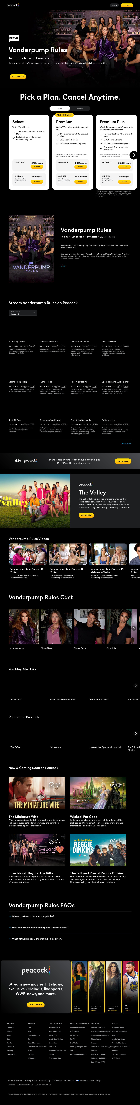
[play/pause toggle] (51, 785)
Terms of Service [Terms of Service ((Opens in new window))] (15, 1081)
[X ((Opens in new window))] (120, 1087)
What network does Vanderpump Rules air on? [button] (35, 939)
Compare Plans (118, 1029)
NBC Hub (52, 1048)
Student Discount (119, 1055)
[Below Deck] (27, 686)
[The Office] (27, 734)
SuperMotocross (34, 1044)
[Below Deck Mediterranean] (66, 686)
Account (115, 1036)
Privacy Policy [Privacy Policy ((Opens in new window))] (31, 1081)
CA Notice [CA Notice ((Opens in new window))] (57, 1081)
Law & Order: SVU (98, 1063)
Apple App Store (118, 1040)
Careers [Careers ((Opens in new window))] (11, 1086)
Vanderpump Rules (98, 1055)
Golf (29, 1040)
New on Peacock (55, 1033)
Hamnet (94, 1044)
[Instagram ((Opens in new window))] (114, 1087)
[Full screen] (28, 555)
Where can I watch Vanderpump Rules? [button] (31, 917)
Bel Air (72, 1040)
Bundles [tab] (80, 108)
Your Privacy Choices (89, 1082)
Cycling (30, 1055)
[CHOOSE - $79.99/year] (37, 182)
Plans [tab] (60, 108)
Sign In (114, 5)
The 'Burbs (74, 1044)
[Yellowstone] (66, 734)
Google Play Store (119, 1044)
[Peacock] (13, 5)
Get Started (127, 5)
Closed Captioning (119, 1033)
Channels (10, 1048)
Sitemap (10, 1052)
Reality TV (53, 1036)
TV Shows (10, 1029)
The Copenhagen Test (78, 1048)
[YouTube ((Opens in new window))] (126, 1080)
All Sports (31, 1059)
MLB (29, 1029)
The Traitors (74, 1033)
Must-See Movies (56, 1040)
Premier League (34, 1036)
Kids (8, 1040)
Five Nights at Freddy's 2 (100, 1033)
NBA (29, 1033)
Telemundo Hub (55, 1059)
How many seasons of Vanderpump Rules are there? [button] (38, 928)
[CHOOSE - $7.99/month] (37, 167)
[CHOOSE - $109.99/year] (80, 182)
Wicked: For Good (97, 1029)
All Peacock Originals (78, 1055)
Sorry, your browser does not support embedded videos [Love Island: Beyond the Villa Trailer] (37, 850)
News (9, 1036)
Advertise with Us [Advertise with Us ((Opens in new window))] (25, 1086)
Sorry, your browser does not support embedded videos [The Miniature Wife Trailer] (37, 794)
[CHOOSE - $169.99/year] (124, 182)
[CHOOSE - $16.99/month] (124, 167)
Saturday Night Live (99, 1059)
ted (71, 1052)
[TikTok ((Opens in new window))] (120, 1080)
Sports (9, 1044)
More (63, 266)
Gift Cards (116, 1059)
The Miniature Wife (77, 1029)
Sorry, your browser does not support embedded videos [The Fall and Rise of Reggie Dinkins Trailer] (98, 850)
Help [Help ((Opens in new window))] (102, 1081)
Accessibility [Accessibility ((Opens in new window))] (44, 1081)
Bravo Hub (53, 1044)
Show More (126, 443)
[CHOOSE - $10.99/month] (80, 167)
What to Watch (54, 1029)
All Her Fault (75, 1036)
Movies (9, 1033)
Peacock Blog (12, 1055)
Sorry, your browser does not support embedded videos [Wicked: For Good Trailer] (98, 794)
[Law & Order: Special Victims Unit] (105, 734)
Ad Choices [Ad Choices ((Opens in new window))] (69, 1081)
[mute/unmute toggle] (57, 785)
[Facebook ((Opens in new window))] (114, 1080)
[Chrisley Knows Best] (105, 686)
